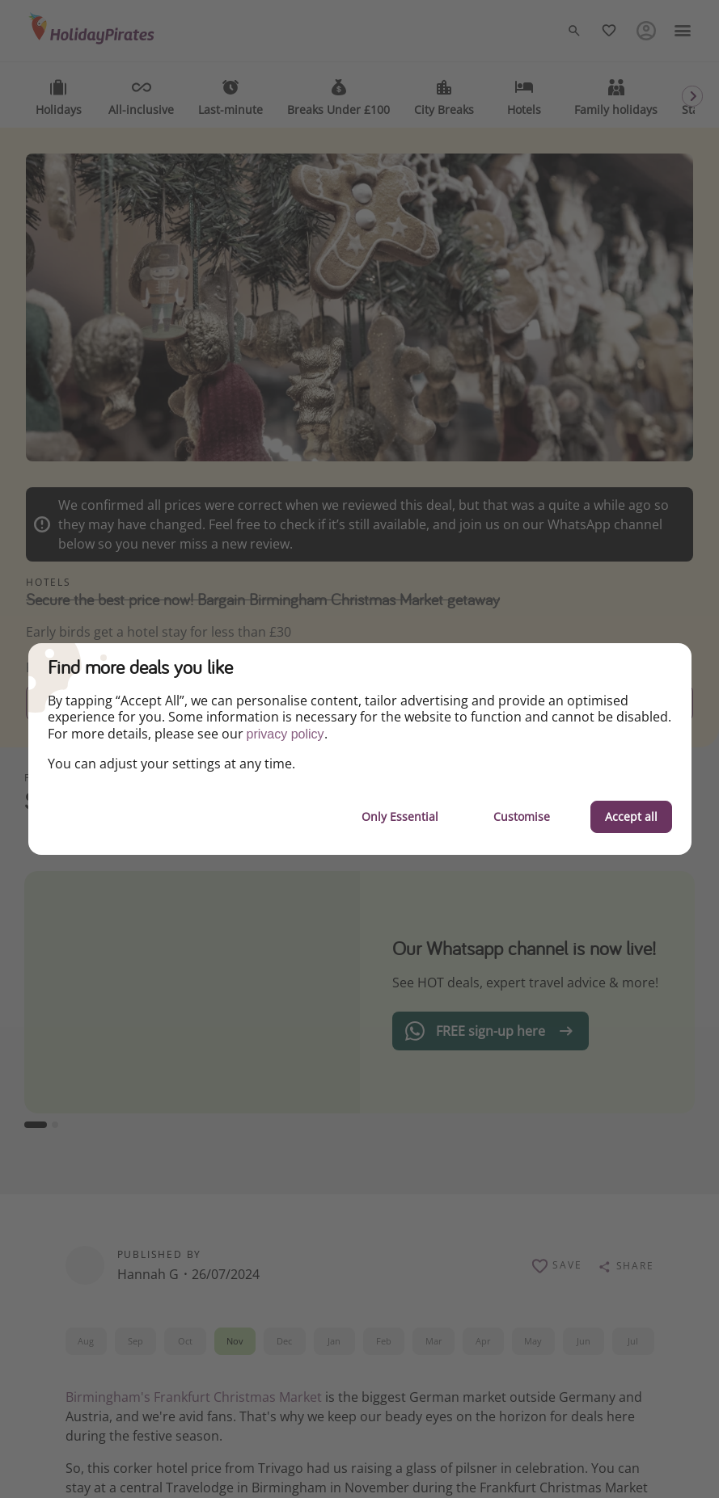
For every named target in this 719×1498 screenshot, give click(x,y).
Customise (521, 816)
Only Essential (400, 816)
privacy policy (285, 734)
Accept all (631, 816)
